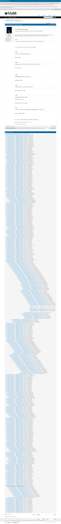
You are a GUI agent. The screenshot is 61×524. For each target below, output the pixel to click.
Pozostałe (17, 19)
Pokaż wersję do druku (9, 514)
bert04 (26, 261)
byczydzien (26, 432)
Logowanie (10, 17)
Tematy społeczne (12, 19)
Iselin (26, 149)
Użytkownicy (44, 15)
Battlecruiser (26, 142)
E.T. (25, 381)
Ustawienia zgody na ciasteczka (41, 520)
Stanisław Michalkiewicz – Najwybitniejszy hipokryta (13, 133)
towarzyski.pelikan (28, 154)
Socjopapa (26, 153)
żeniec (27, 262)
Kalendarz (50, 15)
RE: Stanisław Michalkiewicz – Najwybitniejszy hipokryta (14, 134)
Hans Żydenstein (27, 259)
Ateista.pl (9, 520)
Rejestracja (14, 17)
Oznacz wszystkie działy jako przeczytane (28, 520)
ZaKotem (26, 145)
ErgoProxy (26, 139)
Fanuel (26, 172)
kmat (25, 150)
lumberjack (26, 135)
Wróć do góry (14, 520)
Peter (25, 207)
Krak (25, 241)
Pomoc (54, 15)
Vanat (26, 173)
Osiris (27, 197)
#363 (54, 26)
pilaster (8, 34)
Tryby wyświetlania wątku (52, 24)
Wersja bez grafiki (18, 520)
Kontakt (7, 520)
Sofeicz (27, 136)
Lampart (26, 152)
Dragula (26, 418)
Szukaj (39, 15)
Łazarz (28, 235)
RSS (35, 520)
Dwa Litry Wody (27, 206)
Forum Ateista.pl (7, 19)
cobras (26, 148)
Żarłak (26, 167)
